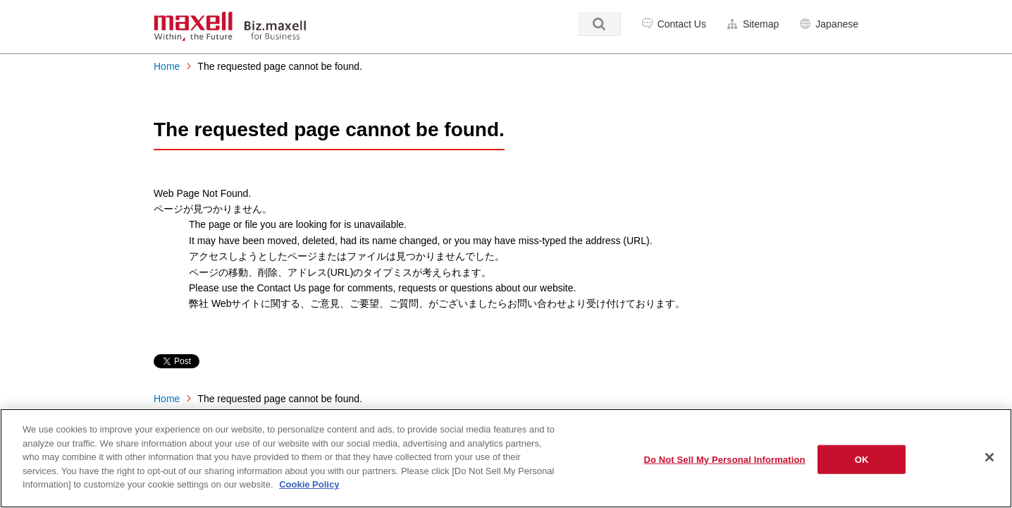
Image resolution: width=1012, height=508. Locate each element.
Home (167, 66)
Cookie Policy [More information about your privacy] (309, 484)
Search (599, 24)
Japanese (836, 24)
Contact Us (682, 24)
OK (862, 459)
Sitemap (761, 24)
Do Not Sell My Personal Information (724, 459)
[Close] (989, 457)
